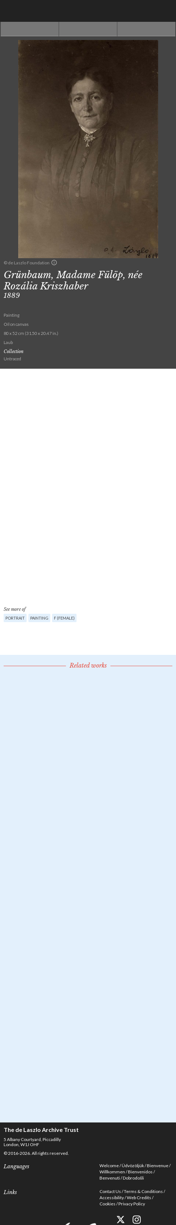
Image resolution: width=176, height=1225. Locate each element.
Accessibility (111, 1197)
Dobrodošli (133, 1178)
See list (88, 29)
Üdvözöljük (133, 1165)
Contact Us (110, 1191)
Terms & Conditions (143, 1191)
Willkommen (112, 1171)
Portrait (15, 618)
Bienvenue (157, 1165)
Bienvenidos (140, 1171)
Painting (39, 618)
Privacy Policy (131, 1203)
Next (146, 29)
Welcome (109, 1165)
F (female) (64, 618)
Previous (30, 29)
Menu (165, 11)
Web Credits (139, 1197)
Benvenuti (109, 1178)
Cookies (107, 1203)
